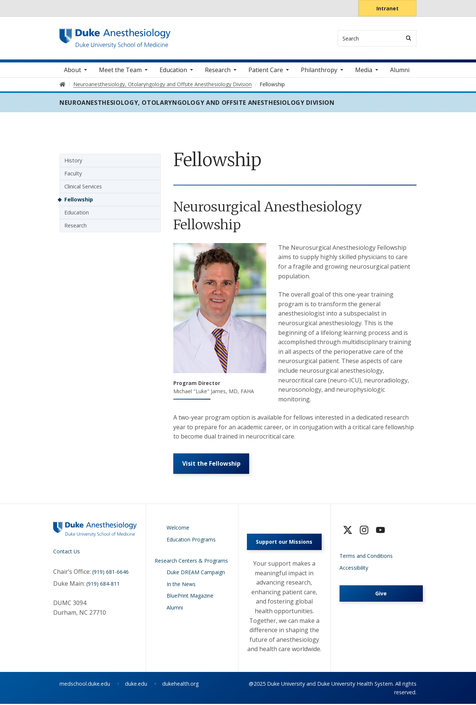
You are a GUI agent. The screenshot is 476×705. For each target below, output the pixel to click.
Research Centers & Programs (191, 561)
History (73, 161)
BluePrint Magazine (190, 596)
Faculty (73, 174)
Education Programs (191, 540)
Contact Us (66, 552)
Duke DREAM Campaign (196, 573)
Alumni (399, 71)
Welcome (178, 528)
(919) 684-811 (103, 584)
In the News (181, 585)
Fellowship (78, 200)
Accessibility (354, 568)
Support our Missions (284, 542)
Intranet (387, 8)
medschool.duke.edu (85, 684)
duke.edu (136, 684)
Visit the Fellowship (211, 464)
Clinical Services (83, 187)
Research (75, 226)
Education (76, 213)
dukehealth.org (180, 684)
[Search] (408, 38)
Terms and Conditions (366, 556)
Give (381, 594)
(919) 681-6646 (110, 572)
